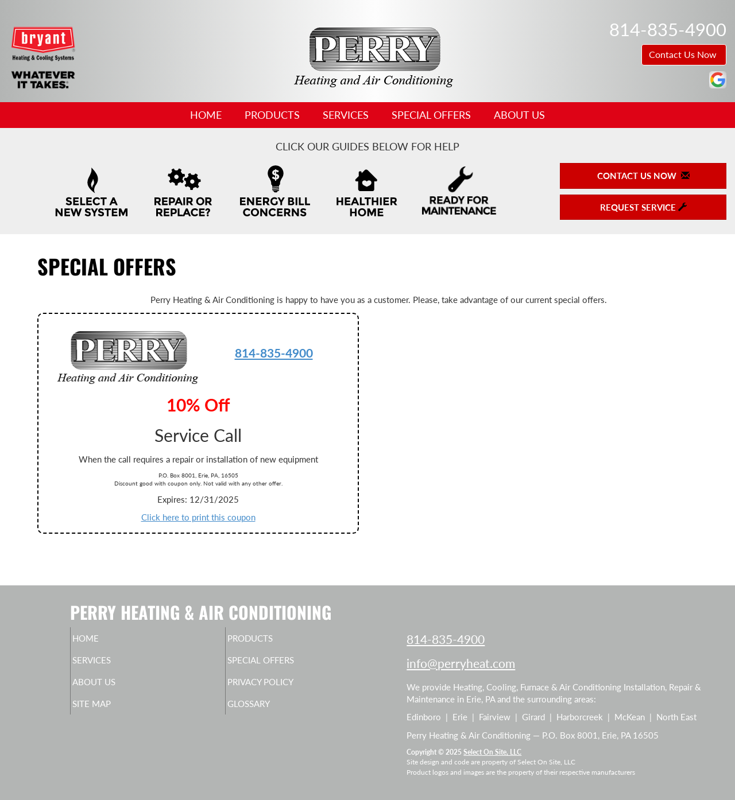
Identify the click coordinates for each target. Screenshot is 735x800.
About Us (519, 114)
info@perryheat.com (461, 663)
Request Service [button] (643, 207)
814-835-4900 (274, 352)
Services (346, 114)
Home (206, 114)
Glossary (268, 711)
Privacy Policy (283, 687)
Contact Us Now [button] (684, 54)
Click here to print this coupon (198, 517)
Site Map (111, 711)
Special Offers (431, 114)
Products (272, 114)
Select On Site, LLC (492, 752)
